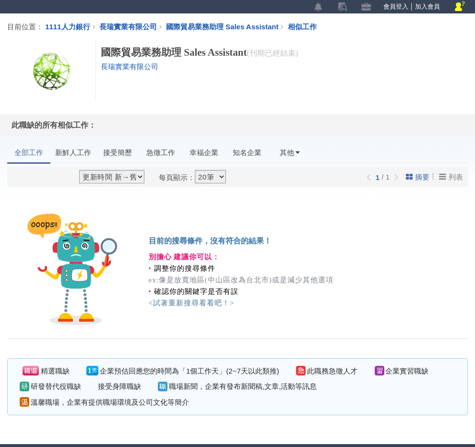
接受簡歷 (117, 152)
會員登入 (395, 6)
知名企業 (247, 152)
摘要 (417, 177)
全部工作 (28, 152)
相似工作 (302, 26)
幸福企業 (204, 152)
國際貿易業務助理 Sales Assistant (227, 26)
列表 (451, 176)
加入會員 (427, 6)
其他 (290, 152)
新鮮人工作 (73, 152)
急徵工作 (160, 152)
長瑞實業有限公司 (128, 26)
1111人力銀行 (67, 26)
